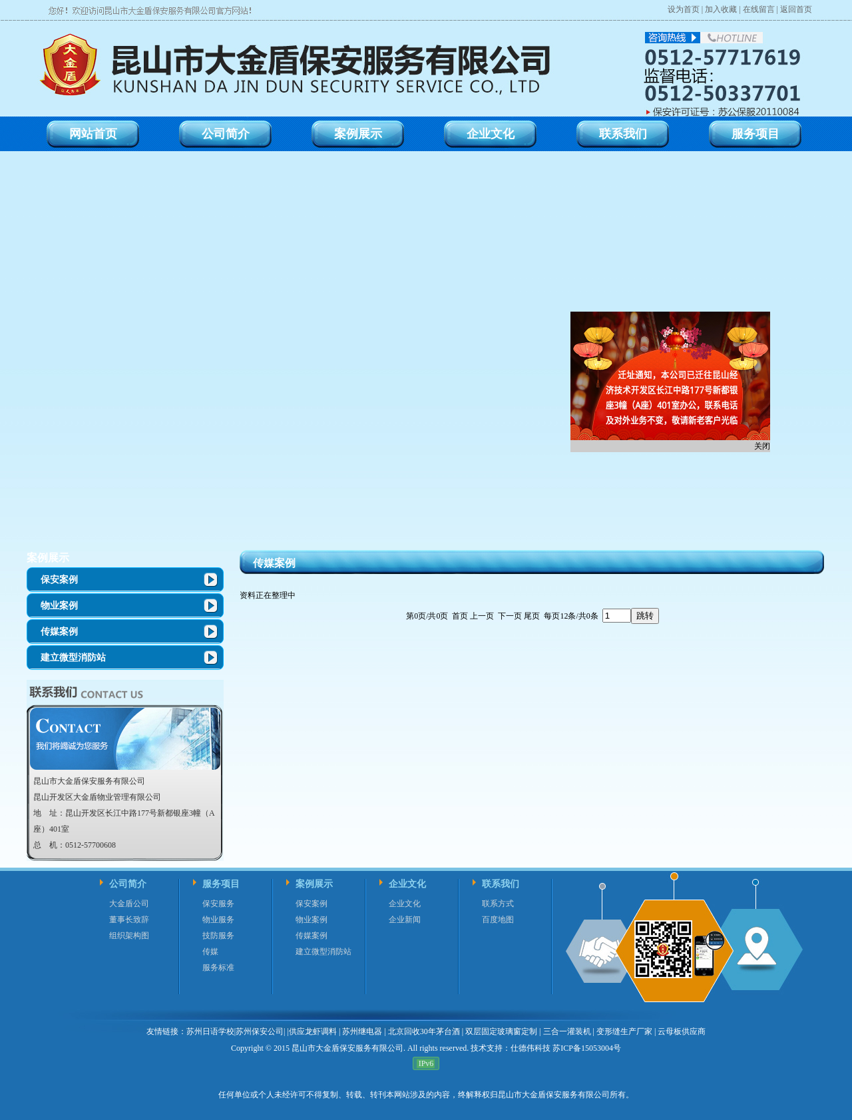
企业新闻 (405, 919)
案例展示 (48, 557)
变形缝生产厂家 (624, 1031)
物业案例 (59, 606)
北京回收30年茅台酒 (424, 1031)
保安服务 (218, 903)
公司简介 (127, 884)
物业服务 (218, 919)
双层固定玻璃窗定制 (501, 1031)
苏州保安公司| (260, 1031)
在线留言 (759, 9)
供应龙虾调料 (313, 1031)
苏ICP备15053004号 (585, 1048)
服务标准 (218, 967)
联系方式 (498, 903)
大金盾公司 (129, 903)
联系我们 (500, 884)
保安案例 (59, 580)
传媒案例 (59, 632)
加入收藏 (721, 9)
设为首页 (684, 9)
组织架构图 (129, 935)
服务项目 (221, 884)
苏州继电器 (362, 1031)
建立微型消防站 (73, 658)
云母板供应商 (682, 1031)
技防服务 (218, 935)
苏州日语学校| (211, 1031)
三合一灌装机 (567, 1031)
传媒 (210, 951)
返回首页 (796, 9)
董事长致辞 (129, 919)
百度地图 (498, 919)
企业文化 (407, 884)
